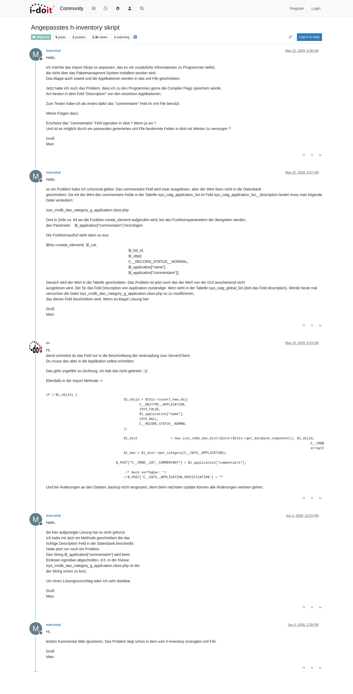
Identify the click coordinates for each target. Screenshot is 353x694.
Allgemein (41, 37)
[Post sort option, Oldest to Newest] (290, 37)
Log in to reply (309, 37)
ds (48, 343)
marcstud (53, 51)
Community (71, 8)
